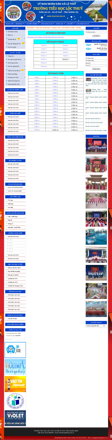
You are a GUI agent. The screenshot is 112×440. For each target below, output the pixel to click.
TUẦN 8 (37, 99)
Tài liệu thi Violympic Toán (15, 286)
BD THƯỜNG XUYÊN (15, 160)
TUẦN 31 (55, 114)
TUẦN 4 (37, 86)
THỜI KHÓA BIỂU (15, 113)
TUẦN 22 (55, 86)
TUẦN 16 (36, 123)
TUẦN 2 (37, 80)
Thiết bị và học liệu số (16, 70)
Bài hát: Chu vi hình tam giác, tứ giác (96, 130)
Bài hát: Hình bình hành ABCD (94, 122)
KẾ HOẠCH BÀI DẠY (15, 291)
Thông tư (10, 224)
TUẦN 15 (36, 120)
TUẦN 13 (36, 114)
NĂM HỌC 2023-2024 (14, 302)
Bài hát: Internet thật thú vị (93, 118)
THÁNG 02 (44, 66)
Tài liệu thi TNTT (13, 282)
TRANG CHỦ (9, 24)
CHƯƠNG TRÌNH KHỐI (15, 233)
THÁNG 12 (44, 59)
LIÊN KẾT (71, 24)
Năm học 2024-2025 (13, 97)
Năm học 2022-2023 (13, 104)
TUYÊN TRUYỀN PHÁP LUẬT (15, 213)
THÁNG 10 (44, 52)
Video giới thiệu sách (14, 84)
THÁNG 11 (44, 56)
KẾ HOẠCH (20, 24)
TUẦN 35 (55, 126)
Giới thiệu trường (12, 31)
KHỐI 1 (11, 240)
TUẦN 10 (36, 105)
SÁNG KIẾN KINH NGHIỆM (15, 324)
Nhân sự (10, 35)
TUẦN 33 (55, 120)
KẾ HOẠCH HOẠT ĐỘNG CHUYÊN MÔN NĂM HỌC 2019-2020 (45, 37)
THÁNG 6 (65, 56)
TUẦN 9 (37, 102)
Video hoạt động (12, 74)
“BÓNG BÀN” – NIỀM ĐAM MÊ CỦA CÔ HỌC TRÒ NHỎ (96, 91)
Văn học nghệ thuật (16, 66)
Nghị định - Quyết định (14, 227)
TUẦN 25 (55, 96)
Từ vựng (10, 200)
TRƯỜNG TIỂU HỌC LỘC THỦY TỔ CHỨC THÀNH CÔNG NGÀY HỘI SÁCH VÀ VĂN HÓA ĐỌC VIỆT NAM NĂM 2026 (96, 82)
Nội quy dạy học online (14, 268)
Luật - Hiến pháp (13, 216)
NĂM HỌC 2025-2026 (14, 295)
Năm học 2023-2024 (13, 100)
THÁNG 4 (65, 49)
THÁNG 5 (65, 52)
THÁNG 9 (43, 49)
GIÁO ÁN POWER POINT (15, 187)
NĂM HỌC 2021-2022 (14, 309)
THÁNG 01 (44, 63)
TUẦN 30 (55, 111)
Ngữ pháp (10, 204)
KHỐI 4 (11, 248)
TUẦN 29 (55, 108)
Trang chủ (11, 56)
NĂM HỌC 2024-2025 (14, 298)
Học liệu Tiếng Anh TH (16, 43)
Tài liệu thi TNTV (13, 278)
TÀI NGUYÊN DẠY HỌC (15, 184)
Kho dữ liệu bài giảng (14, 271)
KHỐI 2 (11, 243)
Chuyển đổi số (16, 39)
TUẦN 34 (55, 123)
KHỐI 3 (11, 246)
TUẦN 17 (36, 126)
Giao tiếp (10, 207)
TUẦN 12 (36, 111)
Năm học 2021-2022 (13, 107)
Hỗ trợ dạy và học (13, 63)
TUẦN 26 (55, 99)
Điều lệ (10, 220)
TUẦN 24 (55, 93)
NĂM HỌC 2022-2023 (14, 306)
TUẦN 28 (55, 105)
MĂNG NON (60, 24)
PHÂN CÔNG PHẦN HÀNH (15, 137)
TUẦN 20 (55, 80)
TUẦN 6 (37, 93)
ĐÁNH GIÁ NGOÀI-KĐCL (15, 315)
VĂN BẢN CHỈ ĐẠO (32, 24)
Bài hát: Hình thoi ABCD (92, 126)
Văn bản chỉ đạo (12, 318)
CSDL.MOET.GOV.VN (82, 24)
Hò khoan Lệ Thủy (16, 77)
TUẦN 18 (36, 130)
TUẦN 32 (55, 117)
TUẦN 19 (55, 77)
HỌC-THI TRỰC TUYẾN (15, 264)
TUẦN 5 (37, 89)
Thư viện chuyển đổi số (16, 59)
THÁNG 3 (65, 45)
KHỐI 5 (11, 251)
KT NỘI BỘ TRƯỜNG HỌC (15, 90)
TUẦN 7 (37, 96)
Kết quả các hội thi (13, 275)
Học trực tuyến (12, 47)
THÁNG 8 (43, 45)
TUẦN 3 (37, 83)
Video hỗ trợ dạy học (14, 81)
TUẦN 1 (37, 77)
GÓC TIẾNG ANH (15, 197)
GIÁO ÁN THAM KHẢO (15, 191)
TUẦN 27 (55, 102)
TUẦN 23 (55, 89)
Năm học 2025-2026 (13, 93)
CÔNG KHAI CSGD (47, 24)
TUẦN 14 (36, 117)
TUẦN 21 (55, 83)
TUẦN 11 (36, 108)
